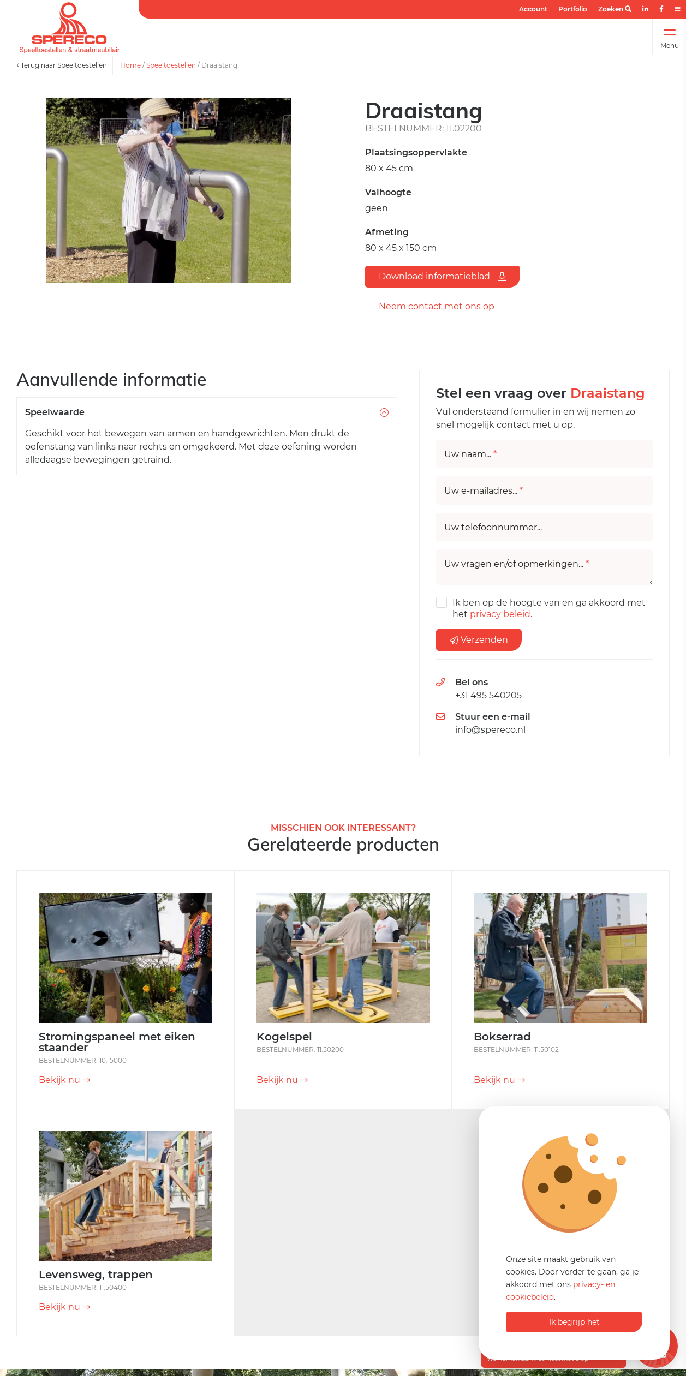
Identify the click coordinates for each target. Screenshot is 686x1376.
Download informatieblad (442, 276)
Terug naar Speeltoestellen (61, 65)
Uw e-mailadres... (483, 491)
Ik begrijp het (574, 1322)
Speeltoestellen (171, 65)
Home (130, 65)
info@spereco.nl (490, 730)
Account (533, 9)
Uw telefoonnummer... (493, 527)
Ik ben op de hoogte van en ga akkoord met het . (549, 608)
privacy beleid (500, 614)
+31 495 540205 (488, 695)
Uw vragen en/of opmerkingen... (516, 564)
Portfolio (572, 9)
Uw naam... (470, 454)
